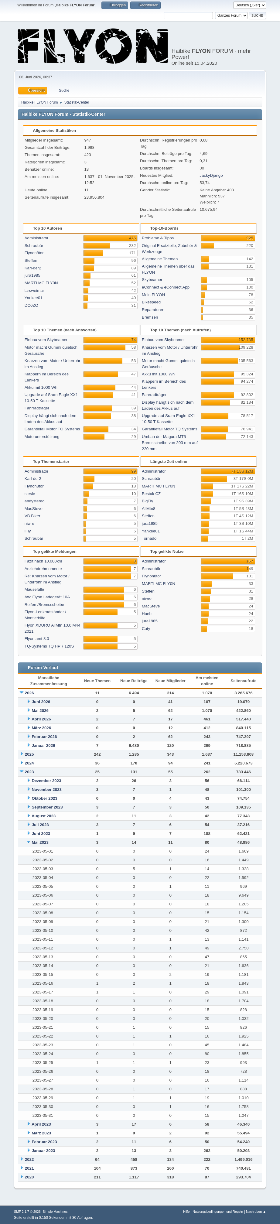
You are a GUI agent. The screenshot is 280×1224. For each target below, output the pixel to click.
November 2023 (47, 789)
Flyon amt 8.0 (37, 638)
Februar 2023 (44, 1142)
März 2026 (41, 728)
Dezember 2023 (46, 780)
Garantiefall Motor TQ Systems (52, 429)
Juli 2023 (40, 824)
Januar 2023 (43, 1150)
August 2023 (44, 816)
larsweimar (34, 290)
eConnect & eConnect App (166, 287)
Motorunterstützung (42, 436)
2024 (29, 763)
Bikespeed (151, 302)
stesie (30, 493)
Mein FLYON (153, 294)
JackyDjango (211, 175)
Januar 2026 (43, 745)
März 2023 (41, 1133)
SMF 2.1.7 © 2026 (27, 1211)
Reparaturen (153, 309)
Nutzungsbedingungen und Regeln (218, 1211)
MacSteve (34, 508)
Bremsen (150, 317)
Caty (146, 628)
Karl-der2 (33, 268)
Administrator (37, 238)
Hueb (147, 613)
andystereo (35, 501)
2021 (29, 1168)
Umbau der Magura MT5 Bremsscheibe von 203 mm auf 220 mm (170, 442)
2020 (29, 1177)
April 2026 (41, 719)
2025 (29, 754)
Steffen (31, 260)
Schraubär (34, 245)
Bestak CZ (151, 493)
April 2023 (41, 1124)
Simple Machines (55, 1211)
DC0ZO (31, 305)
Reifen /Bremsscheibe (44, 604)
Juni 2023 (41, 833)
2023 (29, 772)
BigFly (147, 501)
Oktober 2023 (44, 798)
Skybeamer (152, 279)
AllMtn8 (148, 508)
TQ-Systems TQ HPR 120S (49, 646)
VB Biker (32, 516)
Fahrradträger (37, 408)
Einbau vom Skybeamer (46, 339)
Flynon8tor (34, 253)
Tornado (149, 538)
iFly (28, 531)
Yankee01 (34, 298)
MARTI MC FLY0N (41, 283)
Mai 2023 (40, 842)
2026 (29, 693)
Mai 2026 (40, 710)
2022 (29, 1159)
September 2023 (47, 807)
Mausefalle (34, 589)
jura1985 (32, 275)
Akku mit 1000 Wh (41, 387)
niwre (29, 523)
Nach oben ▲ (256, 1211)
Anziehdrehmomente (43, 568)
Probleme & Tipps (158, 238)
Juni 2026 (41, 701)
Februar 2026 (44, 736)
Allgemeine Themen (160, 259)
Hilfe (186, 1211)
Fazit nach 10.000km (43, 561)
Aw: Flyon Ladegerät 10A (47, 597)
